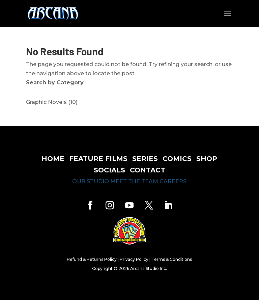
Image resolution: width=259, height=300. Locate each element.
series (145, 159)
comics (177, 159)
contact (147, 170)
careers (173, 181)
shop (206, 159)
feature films (98, 159)
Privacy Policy (134, 259)
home (52, 159)
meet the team (134, 181)
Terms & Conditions (171, 259)
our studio (90, 181)
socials (109, 170)
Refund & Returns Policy (92, 259)
